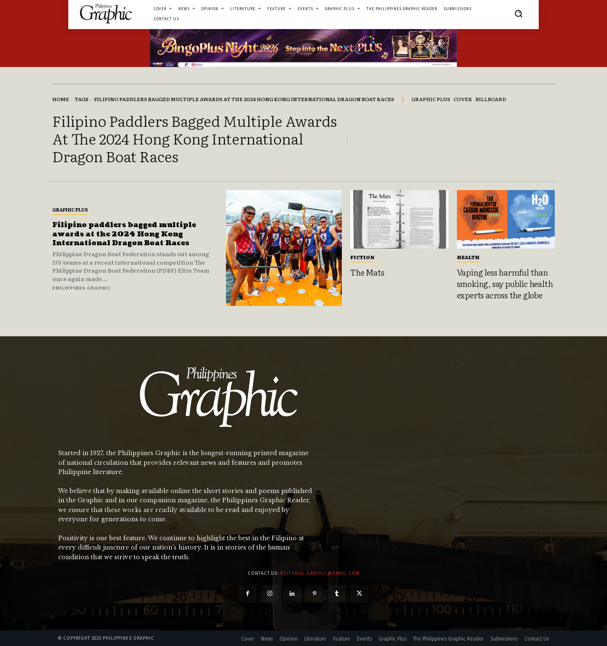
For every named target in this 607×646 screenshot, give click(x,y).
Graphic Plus (70, 209)
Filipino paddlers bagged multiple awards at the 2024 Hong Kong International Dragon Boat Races (131, 234)
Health (468, 257)
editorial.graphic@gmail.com (320, 573)
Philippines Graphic (81, 287)
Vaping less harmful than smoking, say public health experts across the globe (505, 283)
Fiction (362, 257)
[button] (518, 13)
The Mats (367, 272)
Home (60, 99)
